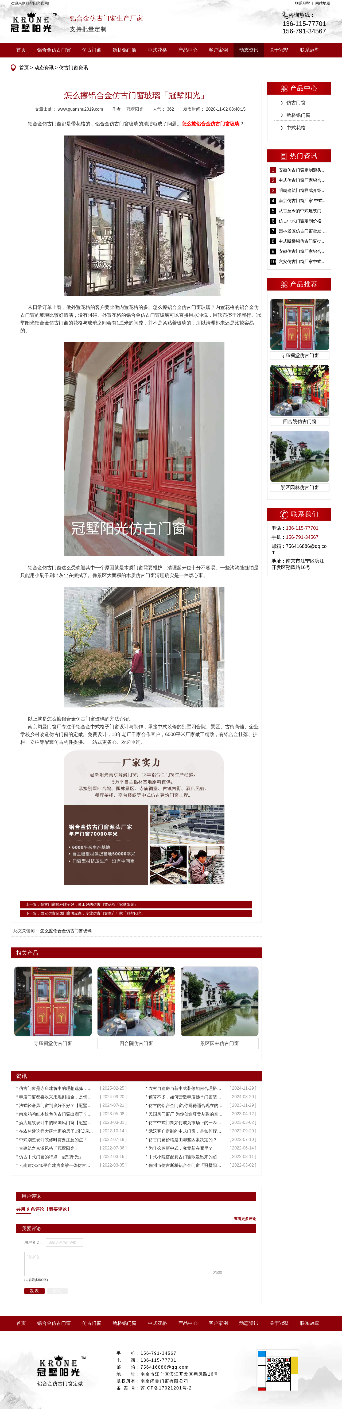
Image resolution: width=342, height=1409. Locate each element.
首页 (21, 50)
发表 (34, 1290)
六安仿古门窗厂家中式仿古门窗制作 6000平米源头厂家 (303, 261)
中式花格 (157, 50)
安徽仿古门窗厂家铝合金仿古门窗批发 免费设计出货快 (303, 251)
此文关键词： (26, 930)
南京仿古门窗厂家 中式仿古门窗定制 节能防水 (303, 200)
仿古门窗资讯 (73, 67)
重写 (57, 1290)
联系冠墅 (302, 3)
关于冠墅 (279, 50)
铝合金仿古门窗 (54, 50)
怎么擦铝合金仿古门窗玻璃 (66, 930)
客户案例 (218, 50)
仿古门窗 (91, 50)
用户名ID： (33, 1242)
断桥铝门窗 (124, 50)
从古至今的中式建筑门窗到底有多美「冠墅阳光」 (303, 210)
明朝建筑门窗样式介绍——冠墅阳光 (303, 190)
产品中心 (187, 50)
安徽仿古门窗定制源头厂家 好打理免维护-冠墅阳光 (303, 170)
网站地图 (322, 3)
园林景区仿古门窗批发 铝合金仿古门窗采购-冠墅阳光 (303, 231)
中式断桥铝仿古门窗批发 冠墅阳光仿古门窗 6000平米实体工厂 (303, 241)
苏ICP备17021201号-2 (166, 1388)
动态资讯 (248, 50)
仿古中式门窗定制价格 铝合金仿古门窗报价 (303, 221)
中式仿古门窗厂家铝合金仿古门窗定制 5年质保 (303, 180)
